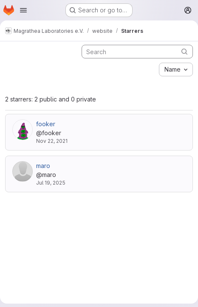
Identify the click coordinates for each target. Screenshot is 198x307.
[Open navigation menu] (23, 10)
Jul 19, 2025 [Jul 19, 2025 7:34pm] (50, 183)
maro (43, 165)
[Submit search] (184, 51)
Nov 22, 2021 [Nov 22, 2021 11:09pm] (52, 141)
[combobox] (176, 69)
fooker (45, 123)
